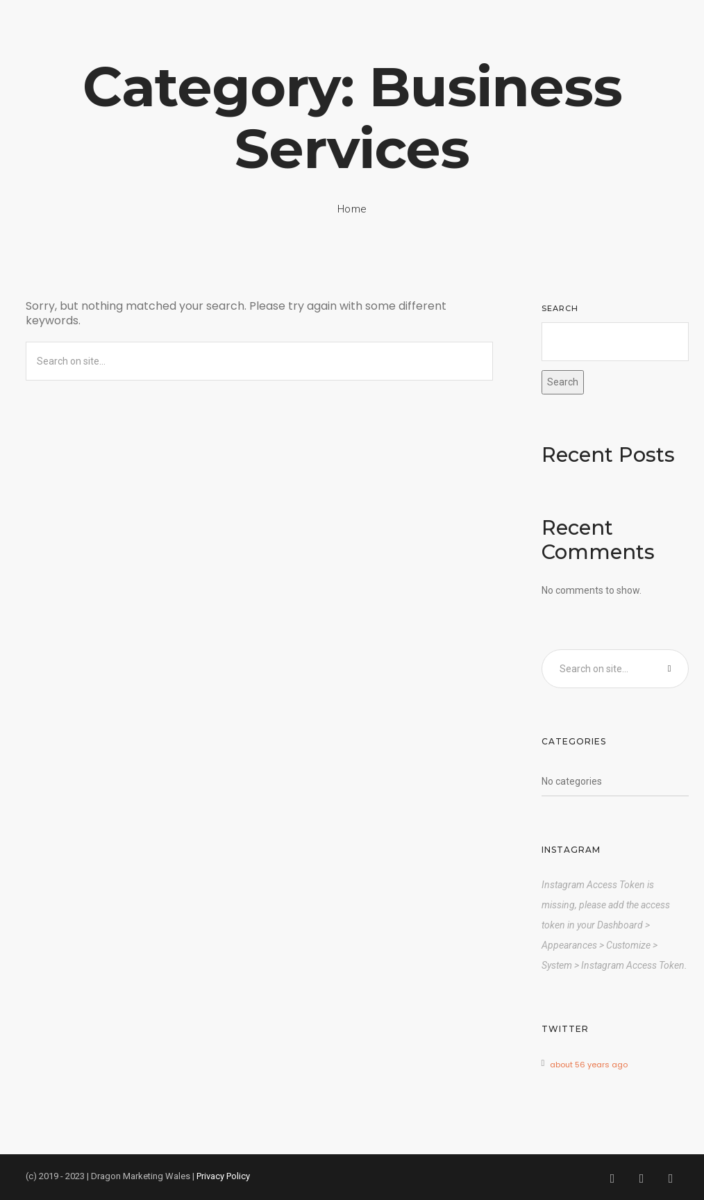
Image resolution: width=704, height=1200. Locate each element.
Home (352, 209)
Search (560, 308)
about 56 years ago (589, 1064)
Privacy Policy (223, 1176)
